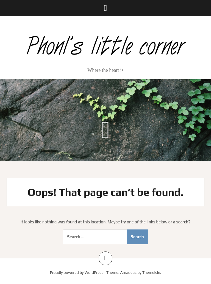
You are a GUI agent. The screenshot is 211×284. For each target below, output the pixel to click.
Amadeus (128, 272)
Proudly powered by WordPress (76, 272)
